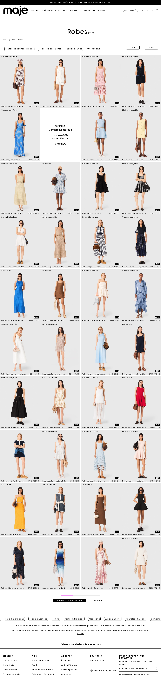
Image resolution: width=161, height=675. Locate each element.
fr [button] (142, 10)
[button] (36, 10)
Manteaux (94, 617)
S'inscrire (155, 669)
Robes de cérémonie (49, 47)
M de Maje (8, 665)
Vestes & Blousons (74, 617)
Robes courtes (73, 47)
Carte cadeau (10, 661)
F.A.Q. (35, 665)
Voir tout (98, 598)
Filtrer (151, 47)
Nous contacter (40, 661)
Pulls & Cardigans (15, 617)
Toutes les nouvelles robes (18, 47)
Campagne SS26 (70, 670)
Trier (133, 47)
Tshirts (56, 617)
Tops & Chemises (38, 617)
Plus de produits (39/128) (69, 598)
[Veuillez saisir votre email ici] (138, 669)
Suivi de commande (42, 670)
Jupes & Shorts (113, 617)
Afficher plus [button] (92, 47)
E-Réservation (10, 670)
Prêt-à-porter (9, 40)
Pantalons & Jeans (136, 617)
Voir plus (80, 634)
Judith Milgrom (69, 665)
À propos (66, 661)
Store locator (97, 661)
